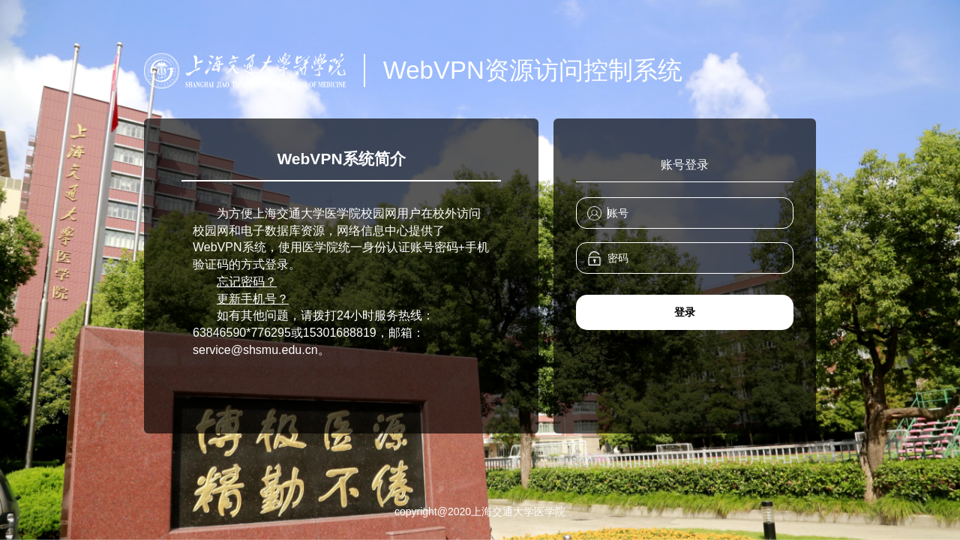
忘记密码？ (247, 281)
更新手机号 (247, 298)
